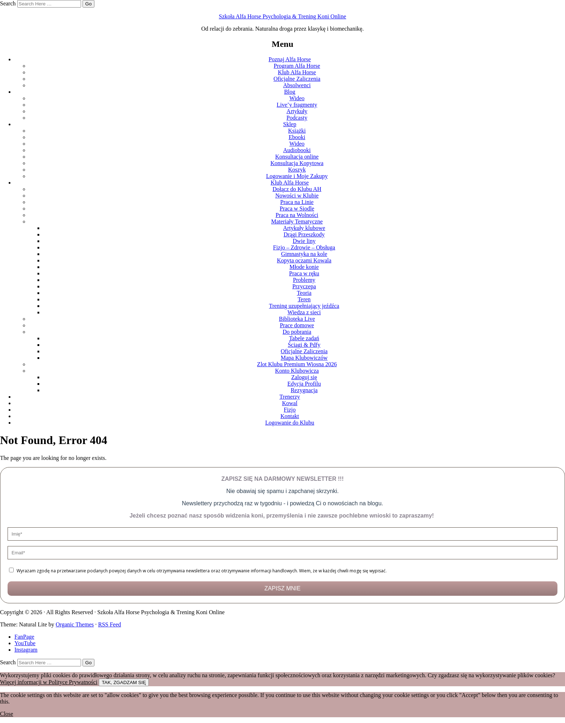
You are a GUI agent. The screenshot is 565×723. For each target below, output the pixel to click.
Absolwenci (297, 85)
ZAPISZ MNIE (282, 588)
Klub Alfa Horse (297, 72)
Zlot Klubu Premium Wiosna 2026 (297, 364)
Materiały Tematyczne (297, 221)
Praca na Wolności (297, 215)
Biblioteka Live (297, 319)
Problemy (304, 280)
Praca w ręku (304, 273)
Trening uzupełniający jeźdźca (304, 306)
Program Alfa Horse (297, 66)
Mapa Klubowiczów (304, 358)
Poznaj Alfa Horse (289, 59)
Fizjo (290, 410)
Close (6, 714)
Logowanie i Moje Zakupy (297, 176)
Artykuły (296, 111)
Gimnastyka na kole (304, 254)
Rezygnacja (304, 390)
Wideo (296, 98)
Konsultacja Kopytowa (296, 163)
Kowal (290, 403)
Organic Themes (75, 624)
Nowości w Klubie (297, 195)
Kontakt (289, 416)
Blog (289, 92)
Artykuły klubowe (304, 228)
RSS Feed (109, 624)
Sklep (289, 124)
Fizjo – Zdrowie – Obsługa (304, 247)
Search (8, 3)
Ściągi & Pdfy (304, 345)
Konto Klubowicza (297, 371)
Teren (304, 299)
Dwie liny (304, 241)
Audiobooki (297, 150)
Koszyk (297, 170)
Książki (297, 131)
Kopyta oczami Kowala (304, 260)
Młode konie (304, 267)
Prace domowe (297, 325)
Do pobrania (296, 332)
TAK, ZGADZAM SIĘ (124, 682)
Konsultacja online (297, 157)
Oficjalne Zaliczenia (296, 79)
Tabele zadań (304, 338)
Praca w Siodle (297, 208)
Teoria (304, 293)
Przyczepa (304, 286)
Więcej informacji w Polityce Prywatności (48, 682)
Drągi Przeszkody (304, 234)
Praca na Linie (296, 202)
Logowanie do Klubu (289, 423)
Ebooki (297, 137)
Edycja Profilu (304, 384)
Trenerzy (289, 397)
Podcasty (296, 118)
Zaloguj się (304, 377)
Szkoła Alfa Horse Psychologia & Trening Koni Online (282, 16)
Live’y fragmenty (297, 105)
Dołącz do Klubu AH (296, 189)
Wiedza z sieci (304, 312)
